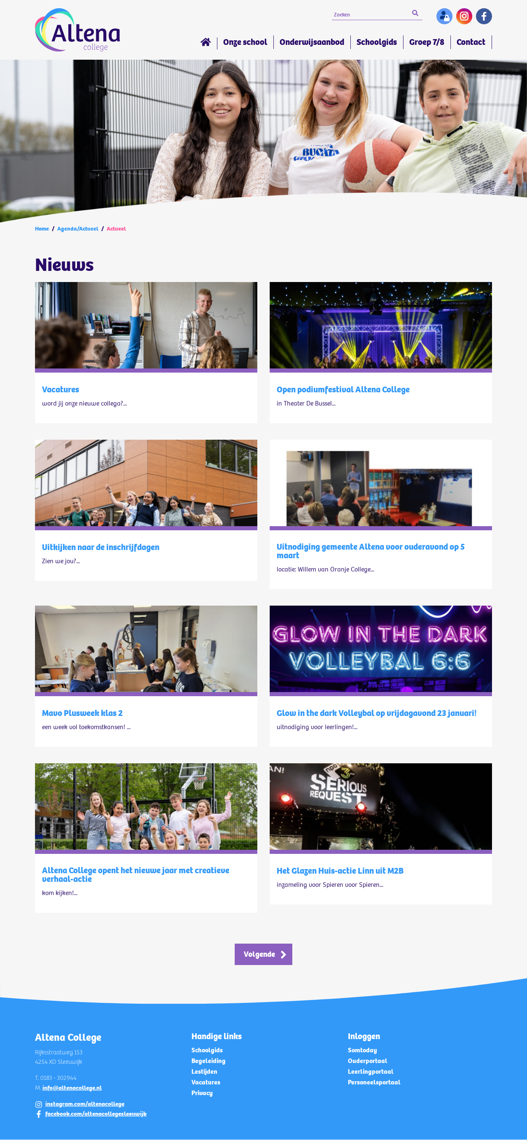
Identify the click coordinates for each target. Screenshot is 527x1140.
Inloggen (444, 16)
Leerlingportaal (371, 1072)
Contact (471, 42)
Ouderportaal (367, 1061)
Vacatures (205, 1082)
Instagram (464, 16)
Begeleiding (208, 1061)
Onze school (245, 42)
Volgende (259, 954)
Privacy (202, 1093)
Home (206, 43)
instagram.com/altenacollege (84, 1104)
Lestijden (204, 1072)
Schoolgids (377, 42)
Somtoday (362, 1050)
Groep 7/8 (426, 42)
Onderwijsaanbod (312, 42)
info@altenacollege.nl (72, 1088)
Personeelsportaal (374, 1082)
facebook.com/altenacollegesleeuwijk (96, 1114)
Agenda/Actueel (77, 229)
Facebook (484, 16)
